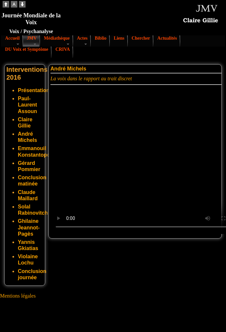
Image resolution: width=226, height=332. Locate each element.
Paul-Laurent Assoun (27, 105)
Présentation (33, 90)
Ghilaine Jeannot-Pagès (29, 227)
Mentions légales (18, 296)
